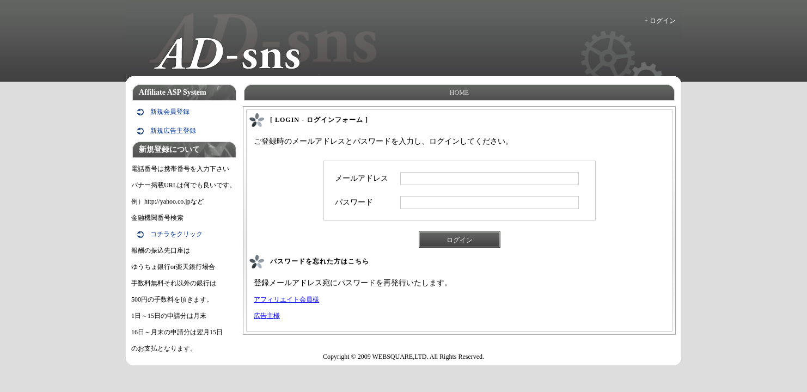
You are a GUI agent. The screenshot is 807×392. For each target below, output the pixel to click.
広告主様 (267, 316)
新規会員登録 (169, 111)
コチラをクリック (176, 234)
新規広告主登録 (173, 130)
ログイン (663, 20)
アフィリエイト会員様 (286, 299)
